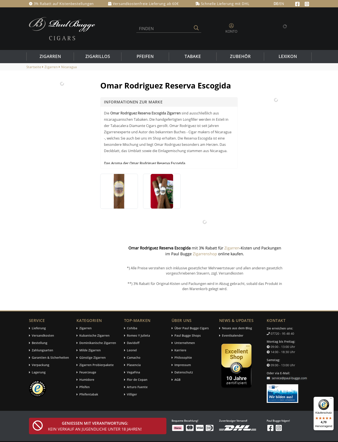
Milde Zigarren (90, 350)
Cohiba (132, 328)
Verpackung (40, 365)
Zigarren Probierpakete (96, 365)
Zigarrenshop (205, 253)
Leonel (132, 350)
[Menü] (331, 399)
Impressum (182, 365)
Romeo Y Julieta (138, 336)
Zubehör (240, 56)
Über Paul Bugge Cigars (191, 328)
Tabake (193, 56)
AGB (177, 380)
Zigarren (50, 56)
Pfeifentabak (88, 394)
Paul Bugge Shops (187, 336)
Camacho (133, 358)
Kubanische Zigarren (94, 336)
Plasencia (134, 365)
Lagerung (39, 372)
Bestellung (39, 343)
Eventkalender (232, 336)
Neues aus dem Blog (237, 328)
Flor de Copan (137, 380)
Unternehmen (184, 343)
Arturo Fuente (137, 387)
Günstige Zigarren (92, 358)
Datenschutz (183, 372)
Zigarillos (97, 56)
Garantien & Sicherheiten (50, 358)
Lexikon (288, 56)
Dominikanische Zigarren (97, 343)
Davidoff (133, 343)
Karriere (180, 350)
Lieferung (39, 328)
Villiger (132, 394)
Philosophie (183, 358)
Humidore (86, 380)
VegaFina (133, 372)
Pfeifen (145, 56)
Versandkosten (43, 336)
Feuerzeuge (87, 372)
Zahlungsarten (42, 350)
